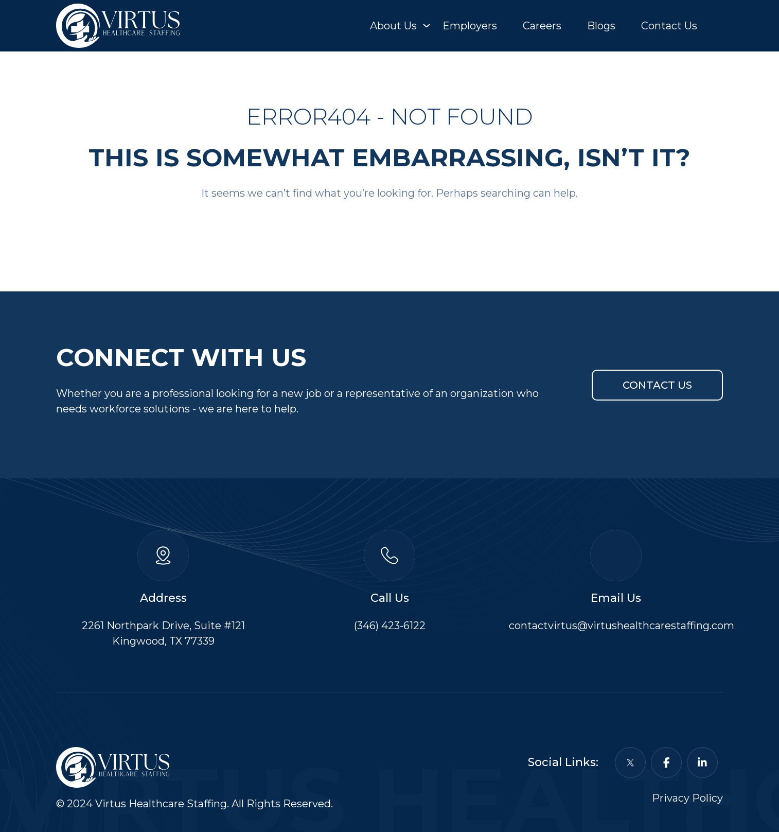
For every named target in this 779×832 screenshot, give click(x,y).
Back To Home (389, 225)
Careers (542, 26)
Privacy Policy (687, 798)
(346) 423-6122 (390, 625)
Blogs (601, 26)
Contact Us (669, 26)
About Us (393, 26)
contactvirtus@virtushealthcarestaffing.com (621, 625)
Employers (469, 26)
